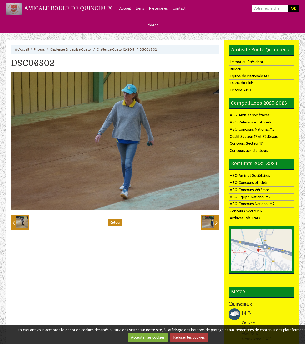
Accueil (125, 8)
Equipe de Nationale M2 (249, 76)
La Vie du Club (241, 83)
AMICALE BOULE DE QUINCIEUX (68, 8)
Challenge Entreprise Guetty (71, 49)
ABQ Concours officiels (249, 182)
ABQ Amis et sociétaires (249, 115)
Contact (179, 8)
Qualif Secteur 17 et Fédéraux (254, 136)
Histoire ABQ (240, 90)
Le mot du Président (246, 61)
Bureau (235, 69)
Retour (115, 222)
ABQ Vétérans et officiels (251, 122)
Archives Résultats (245, 218)
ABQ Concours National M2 (252, 129)
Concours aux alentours (249, 150)
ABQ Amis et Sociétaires (250, 175)
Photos (152, 25)
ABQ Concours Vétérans (249, 189)
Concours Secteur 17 (246, 143)
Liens (140, 8)
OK (293, 8)
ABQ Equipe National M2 (250, 197)
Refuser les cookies (189, 337)
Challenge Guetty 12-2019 (116, 49)
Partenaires (158, 8)
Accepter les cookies (148, 337)
